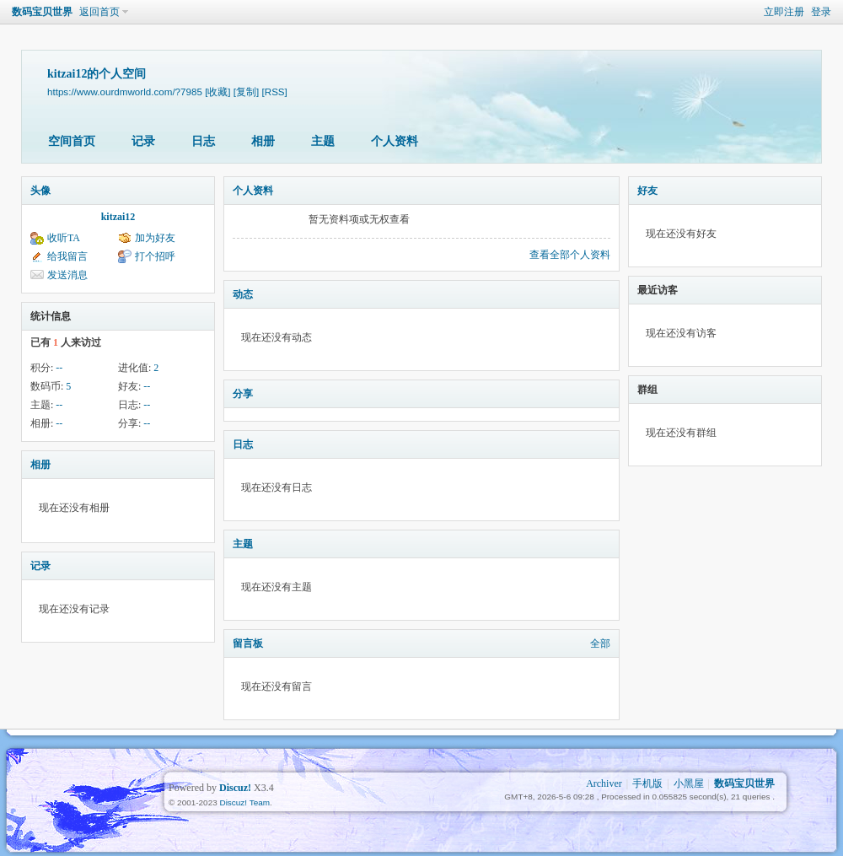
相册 (263, 141)
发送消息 (67, 275)
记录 (143, 141)
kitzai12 (118, 217)
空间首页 (71, 141)
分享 (243, 394)
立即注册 (784, 12)
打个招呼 (155, 256)
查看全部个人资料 (569, 255)
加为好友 (155, 238)
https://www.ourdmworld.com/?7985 (124, 91)
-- (59, 368)
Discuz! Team (244, 802)
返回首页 (99, 12)
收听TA (63, 238)
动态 (243, 294)
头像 (40, 191)
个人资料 (394, 141)
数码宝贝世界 (42, 12)
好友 (647, 191)
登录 (821, 12)
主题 (323, 141)
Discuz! (235, 788)
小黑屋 (689, 783)
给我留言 (67, 256)
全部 (600, 643)
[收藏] (217, 91)
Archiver (604, 783)
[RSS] (274, 91)
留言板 (248, 643)
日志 (203, 141)
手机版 (647, 783)
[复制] (246, 91)
